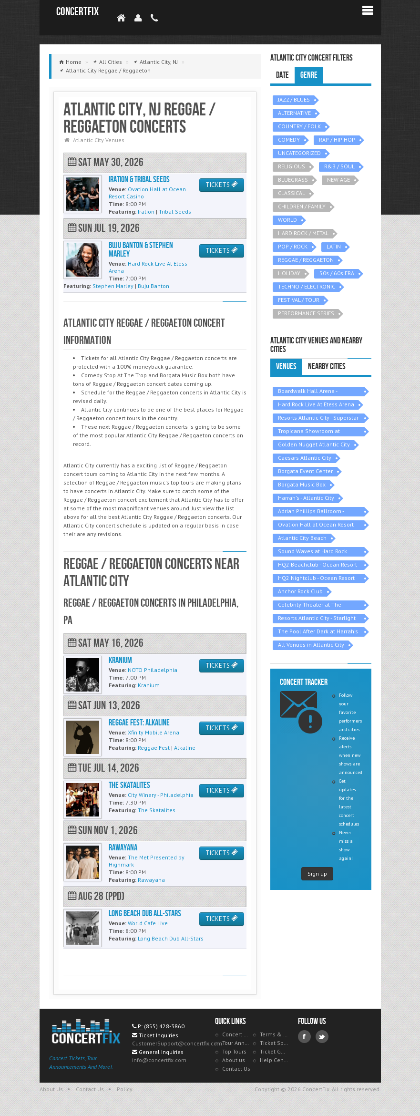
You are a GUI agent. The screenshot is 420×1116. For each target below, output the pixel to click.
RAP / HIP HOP (337, 139)
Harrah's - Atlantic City (306, 497)
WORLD (287, 219)
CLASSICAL (291, 192)
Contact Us (236, 1068)
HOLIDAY (289, 273)
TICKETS (221, 185)
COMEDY (289, 139)
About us (233, 1060)
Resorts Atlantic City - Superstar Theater (318, 418)
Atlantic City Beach (302, 537)
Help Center (274, 1060)
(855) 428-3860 (164, 1026)
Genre (309, 75)
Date (282, 75)
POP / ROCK (292, 246)
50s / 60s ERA (336, 273)
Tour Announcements (236, 1042)
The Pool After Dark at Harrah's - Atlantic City (318, 632)
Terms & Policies (274, 1034)
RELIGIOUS (291, 166)
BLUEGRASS (293, 179)
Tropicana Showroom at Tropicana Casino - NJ (309, 431)
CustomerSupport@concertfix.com (177, 1043)
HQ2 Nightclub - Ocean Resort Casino (316, 578)
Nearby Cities (327, 367)
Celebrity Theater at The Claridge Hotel (309, 605)
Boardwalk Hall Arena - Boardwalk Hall (308, 391)
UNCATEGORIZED (299, 152)
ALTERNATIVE (294, 112)
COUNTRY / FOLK (299, 126)
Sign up (317, 873)
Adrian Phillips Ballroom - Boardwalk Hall (311, 512)
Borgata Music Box (302, 484)
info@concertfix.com (159, 1060)
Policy (125, 1089)
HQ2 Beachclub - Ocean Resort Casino (317, 565)
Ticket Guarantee (274, 1051)
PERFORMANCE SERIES (306, 313)
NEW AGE (338, 179)
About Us (51, 1089)
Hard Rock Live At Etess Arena (316, 404)
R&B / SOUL (339, 166)
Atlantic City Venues (98, 140)
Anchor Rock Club (300, 591)
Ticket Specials (274, 1042)
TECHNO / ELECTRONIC (306, 286)
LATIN (334, 246)
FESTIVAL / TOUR (298, 299)
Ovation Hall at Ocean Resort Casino (316, 525)
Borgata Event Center (305, 471)
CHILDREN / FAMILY (302, 206)
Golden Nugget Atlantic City (314, 444)
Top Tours (234, 1051)
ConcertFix (77, 12)
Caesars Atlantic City (304, 457)
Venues (286, 367)
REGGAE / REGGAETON (306, 259)
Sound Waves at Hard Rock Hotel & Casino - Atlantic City (315, 552)
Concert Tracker (236, 1034)
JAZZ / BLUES (294, 99)
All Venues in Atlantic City (311, 644)
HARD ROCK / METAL (303, 233)
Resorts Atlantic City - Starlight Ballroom (317, 618)
